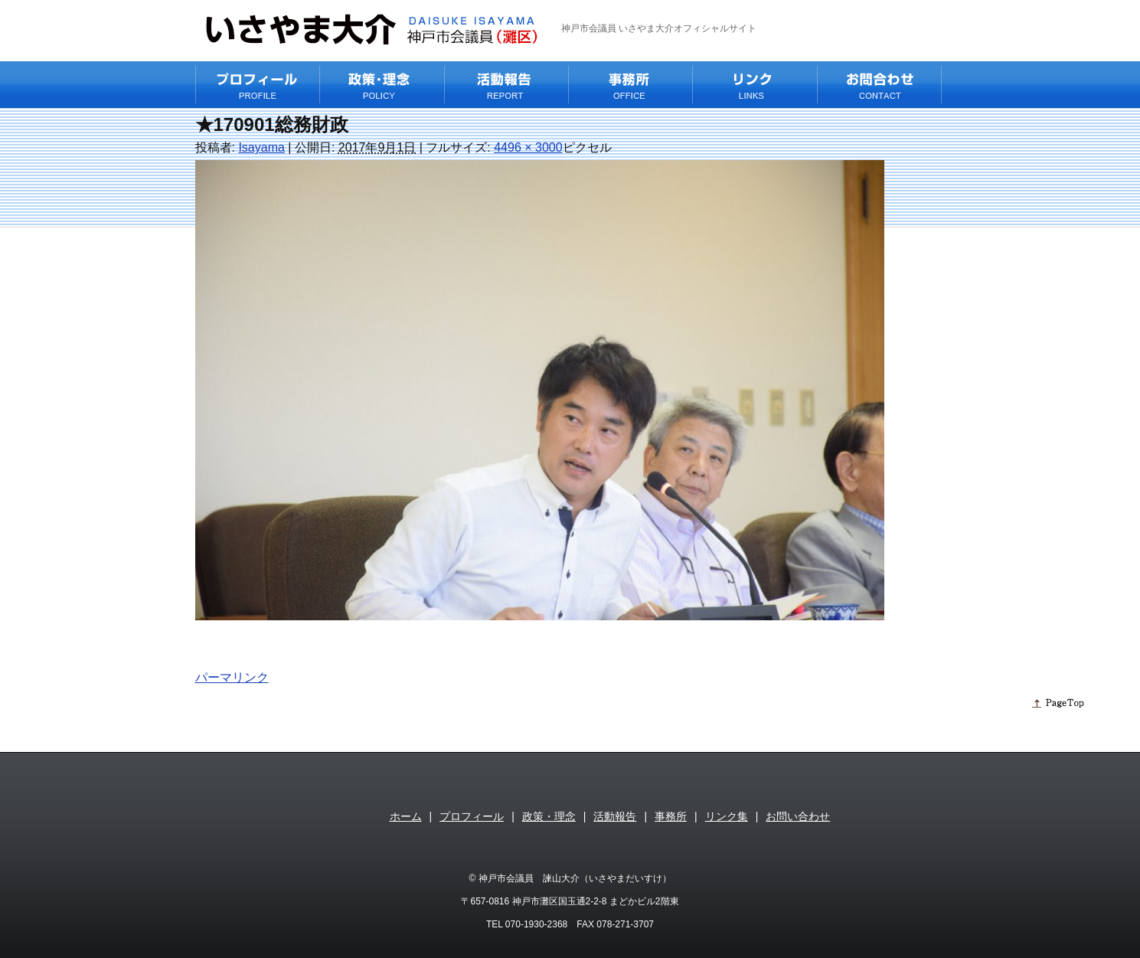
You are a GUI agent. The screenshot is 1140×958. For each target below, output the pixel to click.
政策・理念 (549, 816)
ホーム (406, 816)
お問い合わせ (798, 816)
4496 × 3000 (528, 147)
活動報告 (614, 816)
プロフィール (471, 816)
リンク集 (726, 816)
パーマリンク (232, 677)
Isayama (261, 147)
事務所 (671, 816)
